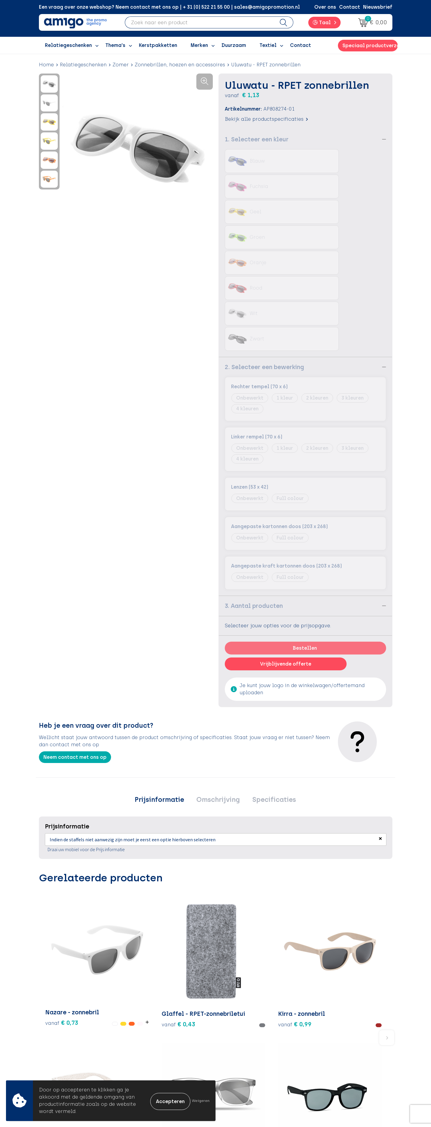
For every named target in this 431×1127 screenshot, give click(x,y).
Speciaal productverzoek (369, 45)
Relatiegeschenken (83, 65)
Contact (349, 7)
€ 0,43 (120, 849)
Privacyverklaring (333, 1035)
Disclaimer (325, 1044)
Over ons (325, 7)
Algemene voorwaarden (341, 1017)
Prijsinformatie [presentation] (162, 673)
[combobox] (199, 22)
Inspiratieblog (155, 1026)
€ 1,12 (232, 853)
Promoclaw (152, 1044)
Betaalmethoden (245, 1026)
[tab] (162, 673)
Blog (143, 1071)
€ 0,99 (179, 849)
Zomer (121, 65)
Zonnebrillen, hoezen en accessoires (180, 65)
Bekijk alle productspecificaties (266, 119)
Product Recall (242, 1053)
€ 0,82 (349, 862)
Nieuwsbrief (377, 7)
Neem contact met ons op (75, 630)
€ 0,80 (291, 871)
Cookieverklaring (332, 1026)
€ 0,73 (55, 853)
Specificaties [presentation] (270, 673)
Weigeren (201, 1101)
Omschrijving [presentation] (218, 673)
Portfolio (149, 1062)
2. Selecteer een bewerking (264, 240)
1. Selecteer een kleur (257, 139)
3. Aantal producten (254, 478)
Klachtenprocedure (248, 1044)
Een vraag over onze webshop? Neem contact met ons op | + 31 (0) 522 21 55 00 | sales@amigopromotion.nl (169, 7)
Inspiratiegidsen (158, 1035)
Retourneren (239, 1035)
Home (46, 65)
